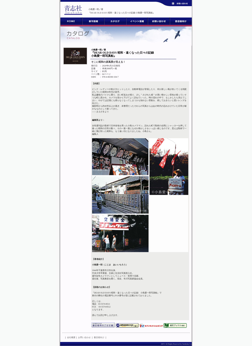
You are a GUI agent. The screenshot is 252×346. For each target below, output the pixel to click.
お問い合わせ (84, 337)
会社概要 (71, 337)
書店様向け (99, 337)
